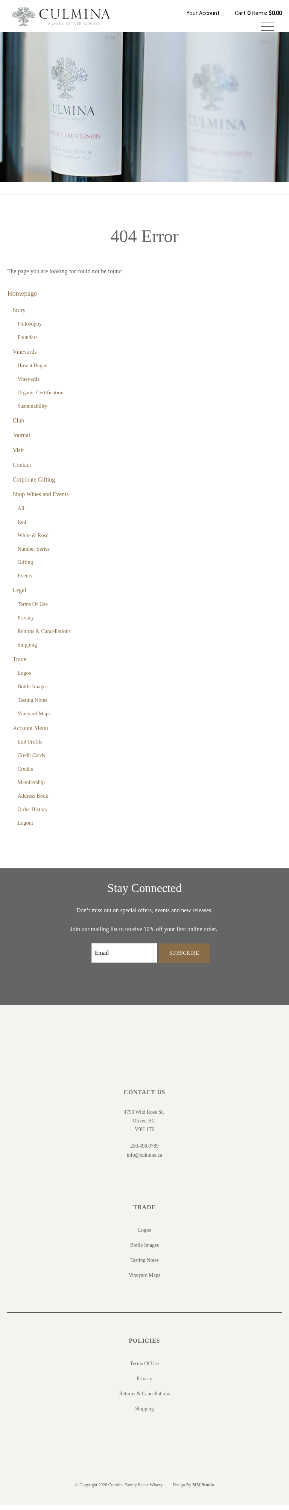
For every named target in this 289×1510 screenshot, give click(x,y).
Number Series (33, 554)
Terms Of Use (32, 609)
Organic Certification (40, 398)
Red (21, 527)
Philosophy (29, 329)
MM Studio (203, 1490)
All (20, 513)
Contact (22, 470)
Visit (18, 455)
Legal (19, 595)
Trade (19, 664)
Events (24, 581)
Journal (21, 440)
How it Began (32, 371)
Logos (24, 678)
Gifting (25, 568)
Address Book (32, 801)
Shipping (27, 650)
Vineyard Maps (33, 719)
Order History (32, 815)
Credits (25, 774)
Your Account (203, 12)
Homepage (22, 299)
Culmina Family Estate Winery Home (67, 20)
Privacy (25, 623)
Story (19, 315)
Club (18, 426)
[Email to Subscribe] (124, 958)
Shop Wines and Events (41, 499)
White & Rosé (32, 541)
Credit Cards (31, 760)
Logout (25, 828)
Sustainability (32, 411)
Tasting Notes (32, 705)
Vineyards (25, 357)
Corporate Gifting (34, 485)
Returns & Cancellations (43, 636)
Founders (27, 342)
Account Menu (30, 733)
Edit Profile (30, 747)
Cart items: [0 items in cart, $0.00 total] (258, 12)
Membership (31, 788)
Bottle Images (32, 692)
